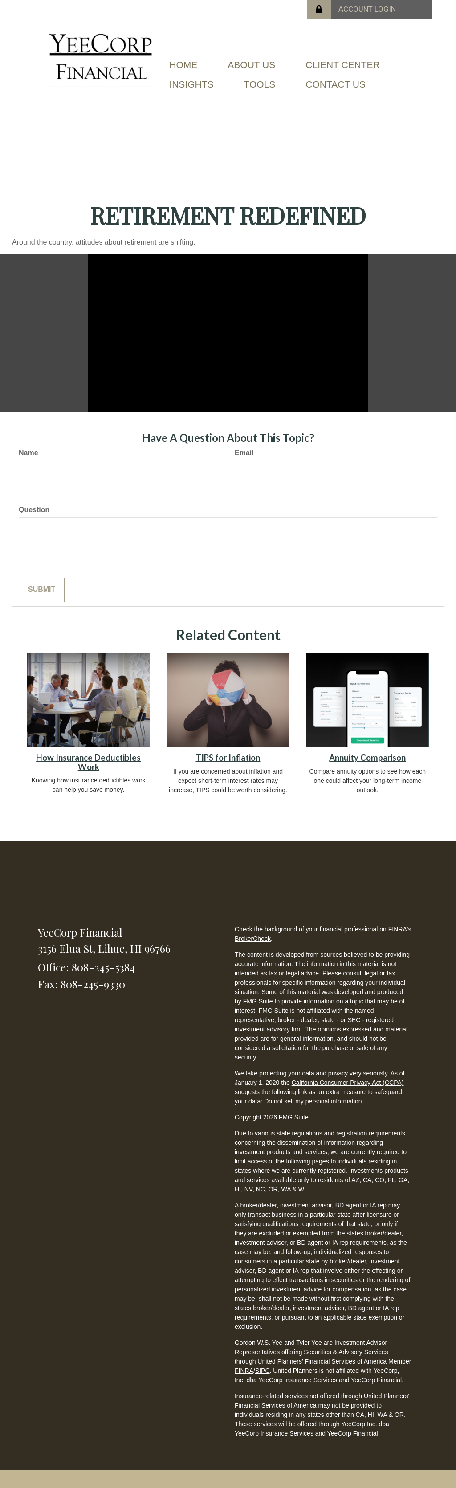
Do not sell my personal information (313, 1101)
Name (28, 453)
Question (34, 509)
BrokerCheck (253, 938)
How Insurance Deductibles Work (88, 762)
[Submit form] (42, 590)
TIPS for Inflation (227, 757)
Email (244, 453)
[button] (251, 65)
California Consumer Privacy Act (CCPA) (348, 1082)
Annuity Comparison (367, 757)
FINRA (244, 1370)
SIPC (262, 1370)
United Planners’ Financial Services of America (322, 1361)
